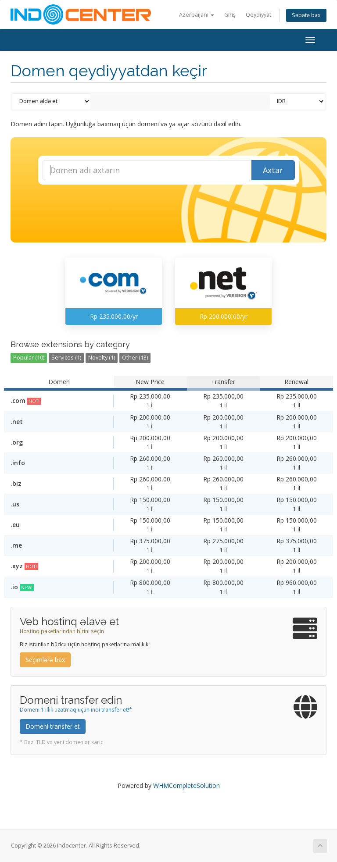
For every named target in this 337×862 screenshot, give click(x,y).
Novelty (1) (101, 357)
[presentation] (176, 208)
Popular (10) (28, 357)
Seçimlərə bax (45, 659)
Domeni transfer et (52, 726)
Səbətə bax (306, 15)
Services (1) (66, 357)
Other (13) (135, 357)
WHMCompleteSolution (186, 785)
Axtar (273, 170)
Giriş (230, 14)
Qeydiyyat (258, 14)
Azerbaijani (196, 14)
